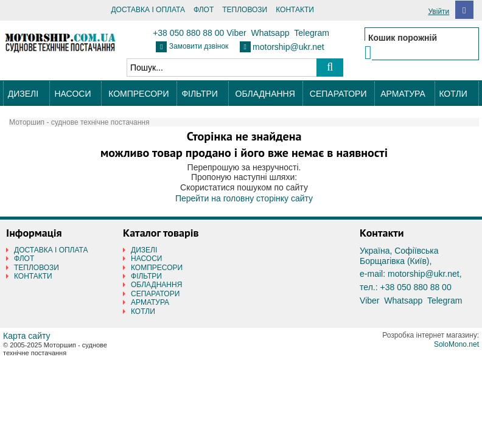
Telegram (311, 33)
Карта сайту (27, 336)
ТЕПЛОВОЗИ (244, 9)
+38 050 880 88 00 (188, 33)
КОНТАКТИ (295, 9)
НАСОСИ (72, 94)
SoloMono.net (456, 344)
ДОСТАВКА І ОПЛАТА (148, 9)
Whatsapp (270, 33)
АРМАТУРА (402, 94)
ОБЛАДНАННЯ (265, 94)
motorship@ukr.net (288, 47)
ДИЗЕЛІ (23, 94)
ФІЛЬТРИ (199, 94)
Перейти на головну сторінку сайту (244, 198)
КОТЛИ (453, 94)
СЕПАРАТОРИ (338, 94)
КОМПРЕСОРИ (138, 94)
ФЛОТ (204, 9)
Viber (236, 33)
